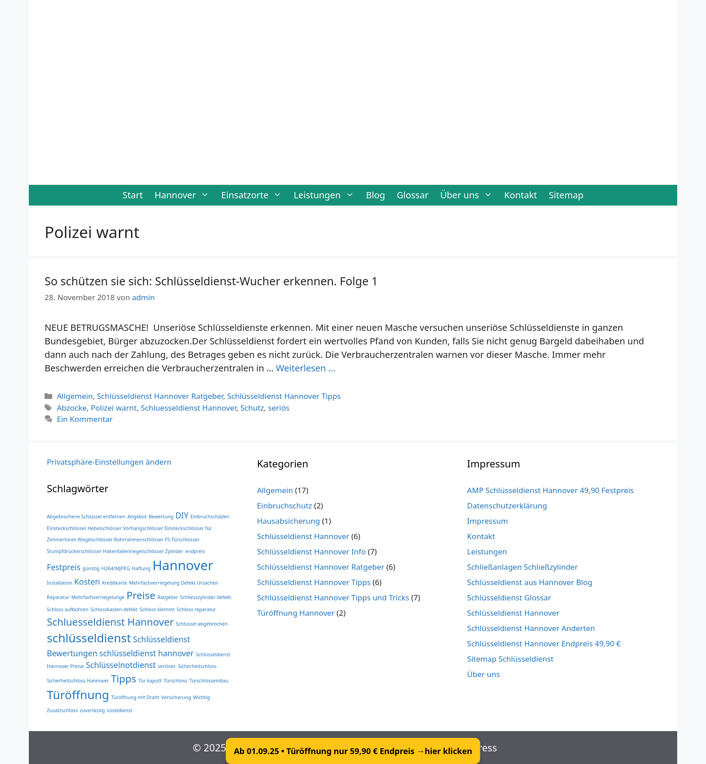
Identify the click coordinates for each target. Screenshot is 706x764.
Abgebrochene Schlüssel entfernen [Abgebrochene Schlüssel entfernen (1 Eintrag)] (86, 516)
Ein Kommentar (85, 419)
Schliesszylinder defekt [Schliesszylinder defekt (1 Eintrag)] (205, 597)
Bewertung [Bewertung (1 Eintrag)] (161, 516)
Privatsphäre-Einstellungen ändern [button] (109, 462)
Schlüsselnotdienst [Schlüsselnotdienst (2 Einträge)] (121, 664)
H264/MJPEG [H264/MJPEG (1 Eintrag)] (116, 568)
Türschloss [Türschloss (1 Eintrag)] (175, 680)
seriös (279, 408)
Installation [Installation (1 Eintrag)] (59, 583)
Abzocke (71, 408)
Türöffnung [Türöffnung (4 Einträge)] (78, 694)
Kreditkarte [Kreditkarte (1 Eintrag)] (114, 583)
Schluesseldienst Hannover (188, 408)
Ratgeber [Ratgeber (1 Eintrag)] (167, 597)
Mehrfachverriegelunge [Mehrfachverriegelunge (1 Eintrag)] (98, 597)
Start (132, 195)
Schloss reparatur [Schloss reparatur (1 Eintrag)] (196, 609)
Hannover (184, 195)
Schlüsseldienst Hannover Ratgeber (160, 396)
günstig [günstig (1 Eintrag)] (91, 568)
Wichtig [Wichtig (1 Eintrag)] (201, 697)
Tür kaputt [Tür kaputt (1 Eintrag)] (150, 680)
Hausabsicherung (288, 521)
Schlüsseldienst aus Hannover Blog (529, 582)
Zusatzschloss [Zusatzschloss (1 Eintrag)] (62, 710)
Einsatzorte (254, 195)
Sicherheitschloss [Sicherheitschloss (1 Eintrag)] (197, 666)
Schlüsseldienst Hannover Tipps (283, 396)
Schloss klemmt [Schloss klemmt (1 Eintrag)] (157, 609)
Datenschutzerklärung (507, 505)
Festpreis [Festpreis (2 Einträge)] (64, 567)
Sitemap (566, 195)
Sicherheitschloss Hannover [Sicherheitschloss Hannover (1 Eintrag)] (78, 680)
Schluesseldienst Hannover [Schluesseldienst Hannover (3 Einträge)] (110, 622)
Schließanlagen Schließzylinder (522, 567)
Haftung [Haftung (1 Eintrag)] (141, 568)
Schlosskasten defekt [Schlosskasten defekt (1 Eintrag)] (114, 609)
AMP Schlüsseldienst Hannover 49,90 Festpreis (550, 490)
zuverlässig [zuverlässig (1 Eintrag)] (92, 710)
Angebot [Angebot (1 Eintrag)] (137, 516)
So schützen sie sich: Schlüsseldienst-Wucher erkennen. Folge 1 (211, 280)
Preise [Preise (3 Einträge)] (141, 595)
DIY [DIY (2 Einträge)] (182, 515)
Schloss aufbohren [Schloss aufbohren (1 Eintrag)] (67, 609)
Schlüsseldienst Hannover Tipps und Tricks (333, 597)
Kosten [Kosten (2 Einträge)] (87, 581)
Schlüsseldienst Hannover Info (311, 551)
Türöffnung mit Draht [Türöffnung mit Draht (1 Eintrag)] (135, 697)
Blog (375, 195)
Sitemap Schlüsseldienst (510, 659)
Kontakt (520, 195)
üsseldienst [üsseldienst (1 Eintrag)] (119, 710)
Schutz (252, 408)
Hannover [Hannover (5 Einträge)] (182, 565)
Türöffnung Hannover (296, 613)
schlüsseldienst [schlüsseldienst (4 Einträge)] (89, 638)
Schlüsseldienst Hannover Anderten (531, 628)
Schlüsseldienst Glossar (509, 597)
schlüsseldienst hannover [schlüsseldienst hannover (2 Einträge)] (147, 653)
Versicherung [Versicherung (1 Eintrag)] (176, 697)
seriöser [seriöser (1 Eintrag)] (167, 666)
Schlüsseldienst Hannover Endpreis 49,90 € (543, 643)
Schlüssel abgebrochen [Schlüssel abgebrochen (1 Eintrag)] (201, 624)
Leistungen (327, 195)
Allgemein (75, 396)
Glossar (412, 195)
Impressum (487, 521)
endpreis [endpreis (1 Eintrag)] (195, 551)
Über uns (469, 195)
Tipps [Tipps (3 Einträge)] (123, 679)
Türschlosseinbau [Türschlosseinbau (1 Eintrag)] (208, 680)
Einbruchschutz (284, 505)
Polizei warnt (113, 408)
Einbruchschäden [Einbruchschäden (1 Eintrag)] (209, 516)
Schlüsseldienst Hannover (303, 536)
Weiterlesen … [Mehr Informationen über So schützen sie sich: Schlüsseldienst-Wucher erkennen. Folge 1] (305, 368)
